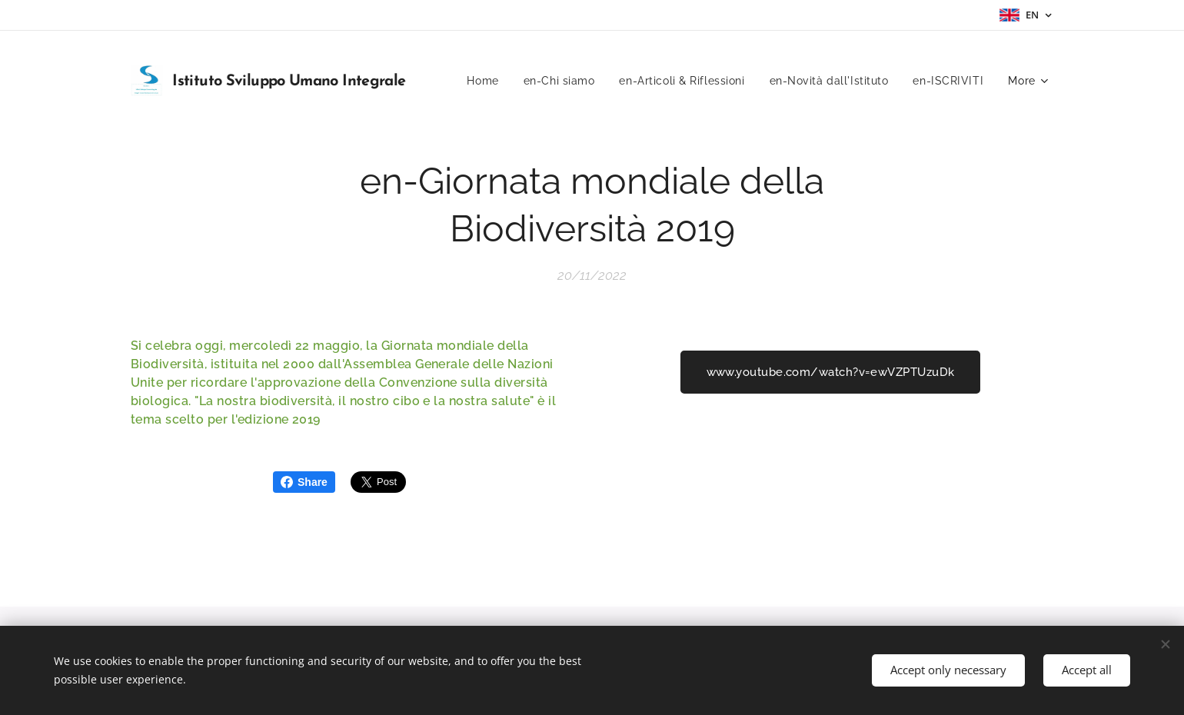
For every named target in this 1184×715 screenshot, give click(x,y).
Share (304, 482)
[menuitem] (479, 81)
